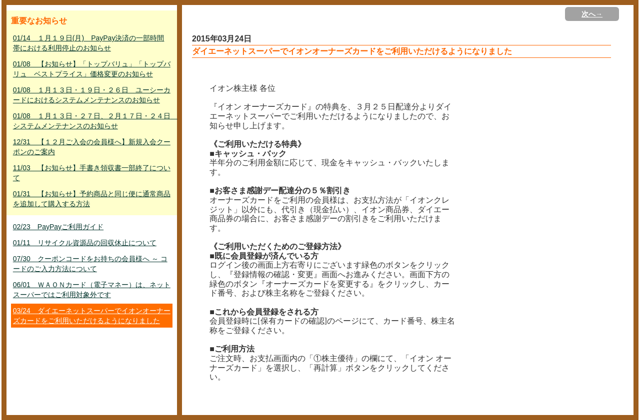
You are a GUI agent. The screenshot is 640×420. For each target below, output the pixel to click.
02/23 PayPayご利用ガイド (58, 227)
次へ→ (592, 14)
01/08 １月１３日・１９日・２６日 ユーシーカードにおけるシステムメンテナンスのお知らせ (91, 95)
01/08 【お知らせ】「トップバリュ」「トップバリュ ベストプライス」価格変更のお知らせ (91, 69)
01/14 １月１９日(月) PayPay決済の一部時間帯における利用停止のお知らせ (88, 43)
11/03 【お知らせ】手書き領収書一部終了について (91, 173)
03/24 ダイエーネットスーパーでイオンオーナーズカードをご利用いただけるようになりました (91, 316)
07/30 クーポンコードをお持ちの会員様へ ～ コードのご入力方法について (90, 264)
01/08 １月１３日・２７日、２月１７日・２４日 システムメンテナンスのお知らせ (92, 121)
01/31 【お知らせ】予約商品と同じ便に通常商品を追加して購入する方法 (91, 199)
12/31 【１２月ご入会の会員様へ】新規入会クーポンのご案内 (91, 147)
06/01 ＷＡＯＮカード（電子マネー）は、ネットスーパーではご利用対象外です (91, 290)
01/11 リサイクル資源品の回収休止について (84, 243)
